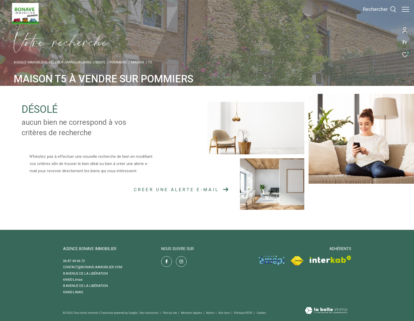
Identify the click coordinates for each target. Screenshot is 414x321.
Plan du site (170, 312)
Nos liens (224, 312)
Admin (210, 312)
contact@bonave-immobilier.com (92, 267)
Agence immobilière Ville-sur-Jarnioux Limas (52, 62)
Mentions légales (192, 312)
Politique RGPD (243, 312)
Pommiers (118, 62)
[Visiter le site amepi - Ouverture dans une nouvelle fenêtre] (271, 260)
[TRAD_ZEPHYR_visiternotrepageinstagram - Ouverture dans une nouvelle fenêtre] (181, 261)
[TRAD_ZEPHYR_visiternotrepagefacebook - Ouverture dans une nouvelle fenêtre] (166, 261)
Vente (100, 62)
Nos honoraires (149, 312)
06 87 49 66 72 (74, 261)
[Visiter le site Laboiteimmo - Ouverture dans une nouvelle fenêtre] (326, 311)
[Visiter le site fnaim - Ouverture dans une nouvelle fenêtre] (297, 261)
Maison (137, 62)
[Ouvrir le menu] (405, 9)
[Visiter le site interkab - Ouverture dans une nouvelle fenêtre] (330, 259)
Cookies (261, 312)
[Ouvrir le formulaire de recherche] (376, 9)
